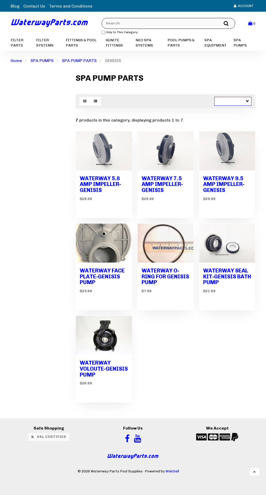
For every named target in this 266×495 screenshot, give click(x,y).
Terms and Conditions (70, 6)
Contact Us (34, 6)
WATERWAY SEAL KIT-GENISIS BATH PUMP (227, 276)
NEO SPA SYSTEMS (144, 43)
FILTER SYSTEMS (45, 43)
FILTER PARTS (17, 43)
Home (16, 60)
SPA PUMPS (240, 43)
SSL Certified (48, 437)
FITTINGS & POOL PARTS (81, 43)
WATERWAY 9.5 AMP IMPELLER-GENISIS (223, 184)
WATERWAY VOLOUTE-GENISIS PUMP (104, 368)
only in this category (120, 32)
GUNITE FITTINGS (114, 43)
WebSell (172, 471)
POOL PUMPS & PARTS (181, 43)
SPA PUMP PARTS (79, 60)
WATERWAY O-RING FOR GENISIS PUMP (165, 276)
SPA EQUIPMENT (215, 43)
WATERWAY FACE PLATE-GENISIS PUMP (102, 276)
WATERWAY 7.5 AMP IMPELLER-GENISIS (162, 184)
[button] (251, 23)
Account (244, 6)
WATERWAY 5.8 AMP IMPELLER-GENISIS (100, 184)
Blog (15, 6)
